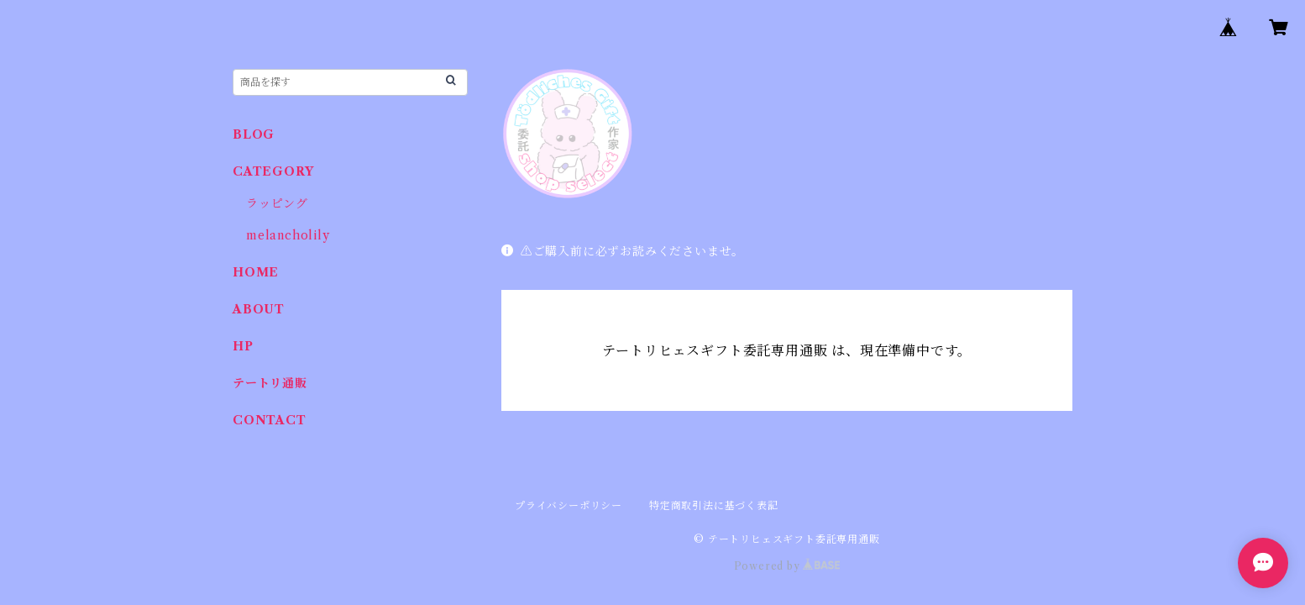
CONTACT (270, 420)
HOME (256, 272)
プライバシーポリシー (568, 505)
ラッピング (277, 203)
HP (243, 346)
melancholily (288, 235)
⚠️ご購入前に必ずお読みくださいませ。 (622, 251)
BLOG (254, 134)
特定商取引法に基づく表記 (713, 505)
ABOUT (259, 309)
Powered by (787, 566)
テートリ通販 (270, 383)
